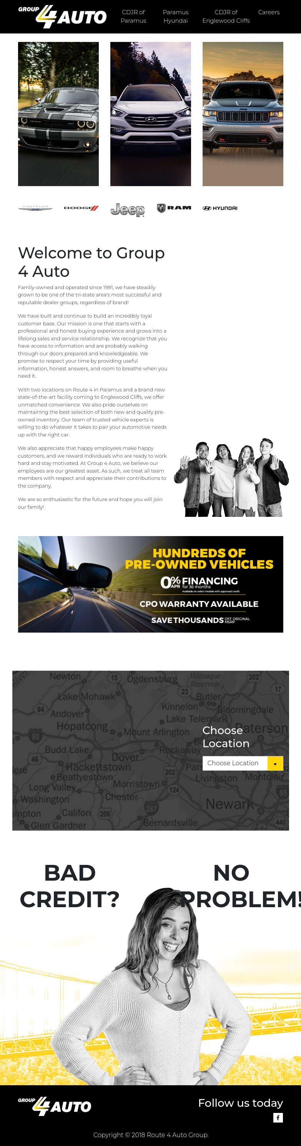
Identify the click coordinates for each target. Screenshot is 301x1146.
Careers (269, 12)
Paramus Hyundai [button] (176, 16)
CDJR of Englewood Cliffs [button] (226, 16)
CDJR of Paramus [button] (133, 16)
